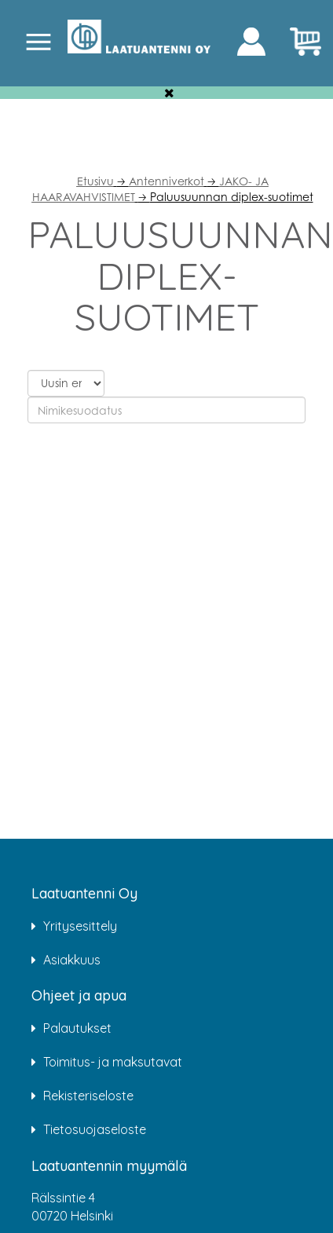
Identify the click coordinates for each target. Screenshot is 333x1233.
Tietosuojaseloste (94, 1129)
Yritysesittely (80, 926)
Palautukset (77, 1028)
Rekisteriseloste (88, 1095)
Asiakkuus (72, 960)
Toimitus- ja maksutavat (112, 1062)
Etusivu (95, 181)
